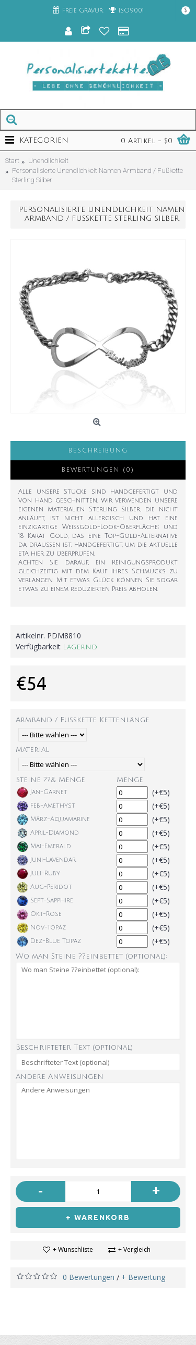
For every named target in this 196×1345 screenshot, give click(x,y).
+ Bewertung (143, 1277)
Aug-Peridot (44, 887)
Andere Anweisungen (59, 1076)
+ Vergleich (134, 1249)
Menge (130, 780)
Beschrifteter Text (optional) (74, 1047)
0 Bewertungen (88, 1277)
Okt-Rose (39, 914)
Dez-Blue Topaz (49, 941)
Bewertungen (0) (98, 470)
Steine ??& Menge (50, 780)
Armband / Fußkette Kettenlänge (82, 720)
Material (32, 749)
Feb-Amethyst (46, 806)
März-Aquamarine (53, 819)
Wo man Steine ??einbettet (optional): (91, 956)
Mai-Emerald (44, 846)
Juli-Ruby (38, 874)
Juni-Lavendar (46, 860)
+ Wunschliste (73, 1249)
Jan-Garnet (42, 792)
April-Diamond (48, 833)
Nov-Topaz (41, 928)
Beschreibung (98, 450)
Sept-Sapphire (45, 901)
